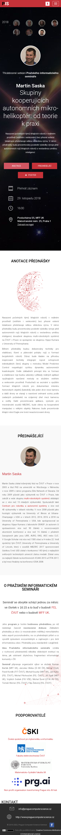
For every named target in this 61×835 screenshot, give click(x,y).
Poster (30, 175)
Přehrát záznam (27, 188)
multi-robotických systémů (37, 498)
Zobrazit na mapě (25, 224)
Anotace (16, 166)
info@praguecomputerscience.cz (34, 808)
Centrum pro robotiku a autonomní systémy (24, 505)
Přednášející (44, 166)
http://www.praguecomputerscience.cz (35, 817)
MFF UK (44, 612)
